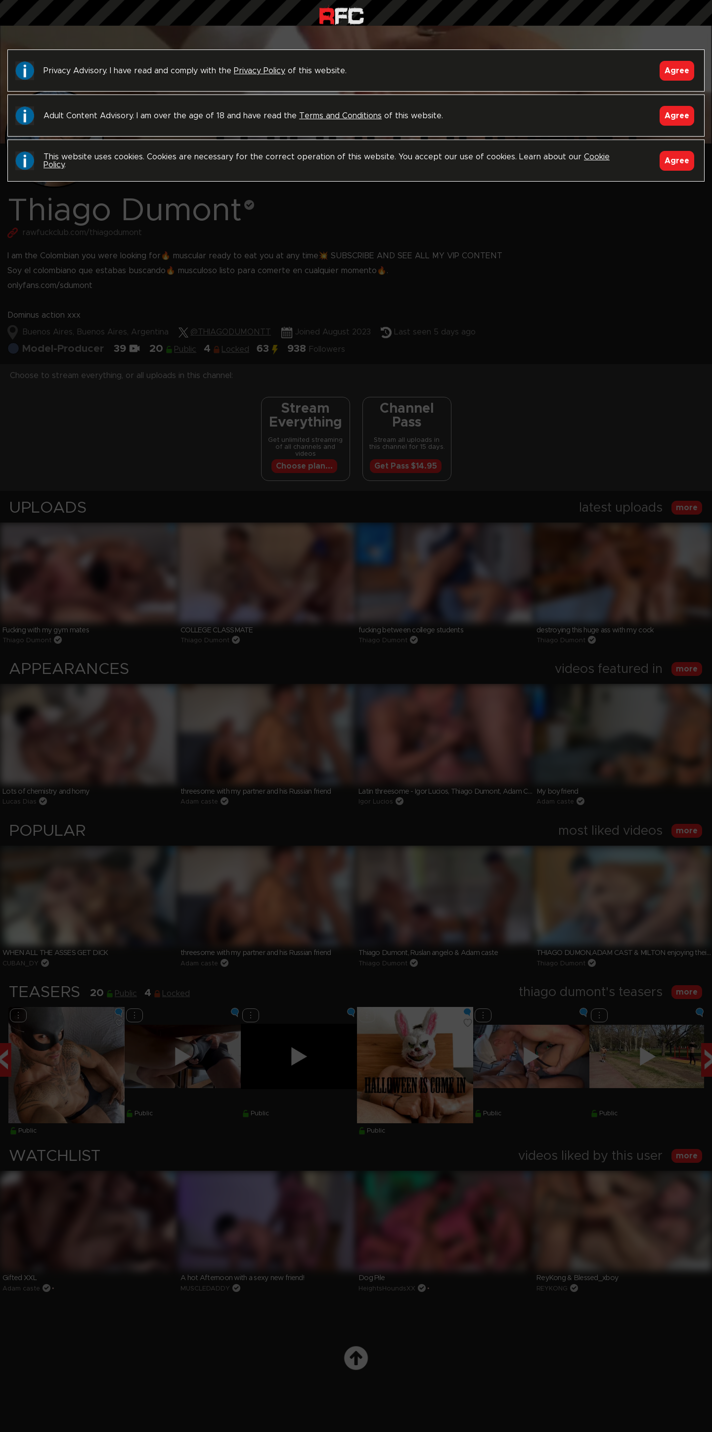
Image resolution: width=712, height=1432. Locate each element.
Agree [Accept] (677, 71)
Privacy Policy (259, 71)
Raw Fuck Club (341, 15)
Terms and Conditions (340, 116)
